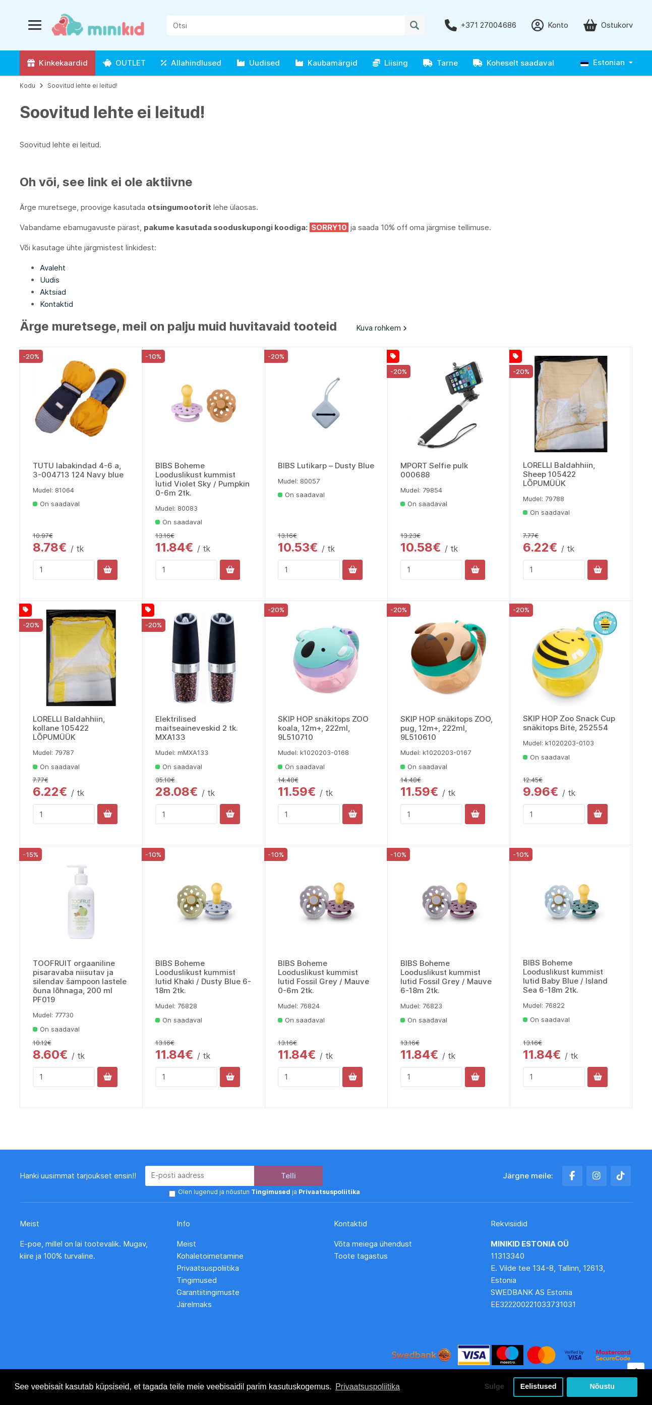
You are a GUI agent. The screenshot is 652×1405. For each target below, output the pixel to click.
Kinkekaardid (57, 63)
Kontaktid (56, 304)
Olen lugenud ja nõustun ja (268, 1192)
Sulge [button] (494, 1387)
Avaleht (53, 268)
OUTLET (124, 63)
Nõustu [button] (602, 1387)
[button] (606, 63)
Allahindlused (191, 63)
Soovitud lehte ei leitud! (82, 85)
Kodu (27, 85)
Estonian (602, 62)
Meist (186, 1244)
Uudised (258, 63)
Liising (390, 63)
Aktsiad (53, 292)
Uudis (50, 280)
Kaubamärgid (326, 63)
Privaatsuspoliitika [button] (367, 1386)
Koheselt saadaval (513, 63)
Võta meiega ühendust (374, 1244)
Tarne (440, 63)
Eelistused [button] (538, 1387)
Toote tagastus (361, 1256)
